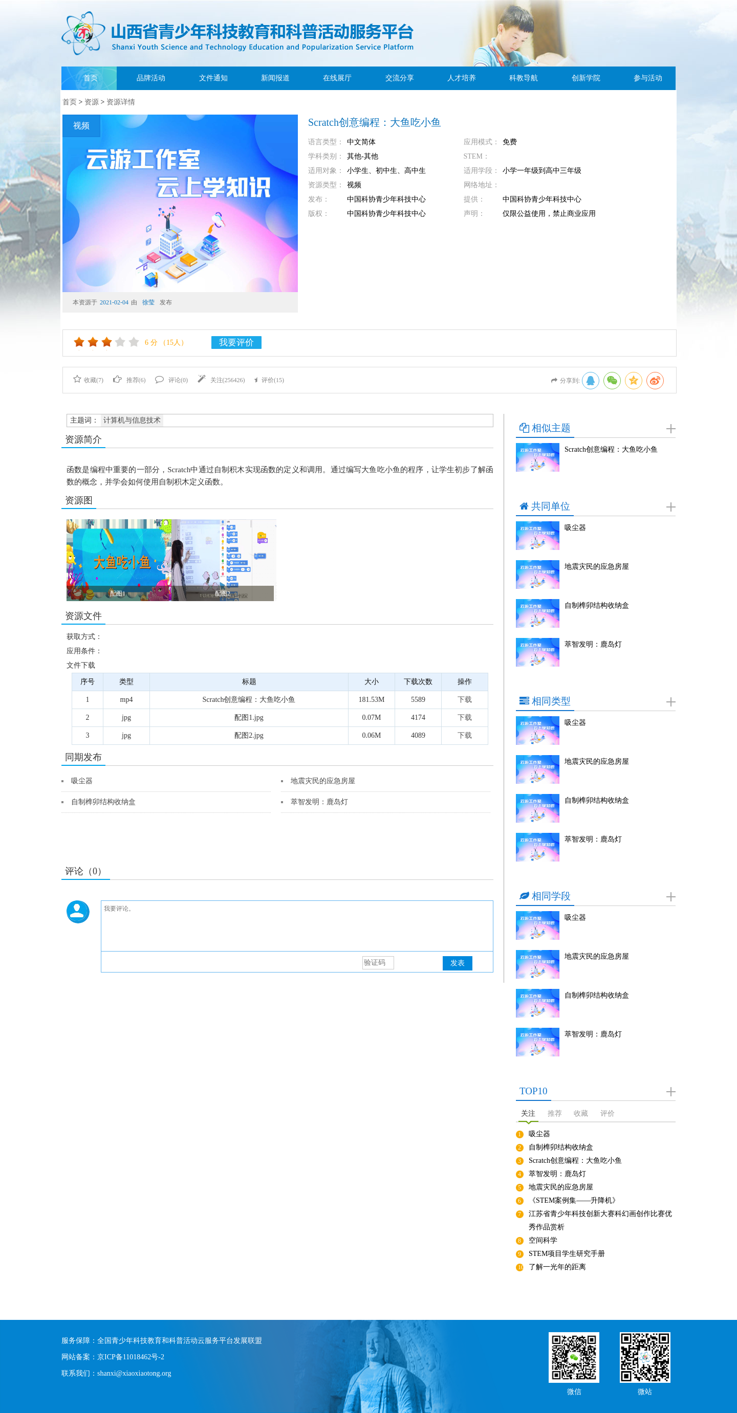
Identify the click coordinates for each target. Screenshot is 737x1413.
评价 (607, 1113)
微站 (645, 1391)
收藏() (88, 380)
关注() (221, 380)
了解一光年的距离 (557, 1267)
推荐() (129, 380)
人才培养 (461, 78)
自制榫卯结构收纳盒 (103, 802)
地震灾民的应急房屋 (323, 781)
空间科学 (543, 1240)
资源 (91, 102)
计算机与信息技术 (132, 420)
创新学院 (586, 78)
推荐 (555, 1113)
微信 (574, 1391)
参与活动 (648, 78)
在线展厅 (337, 78)
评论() (171, 380)
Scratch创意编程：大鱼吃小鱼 (611, 449)
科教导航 (523, 78)
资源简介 (83, 439)
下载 (465, 699)
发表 (457, 963)
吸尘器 (82, 781)
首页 (90, 78)
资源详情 (120, 102)
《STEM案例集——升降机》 (574, 1200)
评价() (269, 380)
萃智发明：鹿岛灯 (319, 802)
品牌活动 (151, 78)
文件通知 (213, 78)
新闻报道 (275, 78)
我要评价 (236, 342)
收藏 (581, 1113)
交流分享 (399, 78)
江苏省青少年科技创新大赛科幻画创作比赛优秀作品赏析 (600, 1220)
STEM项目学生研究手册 (567, 1253)
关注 (528, 1113)
